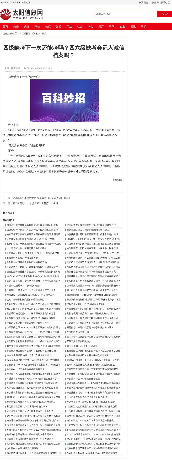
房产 (101, 26)
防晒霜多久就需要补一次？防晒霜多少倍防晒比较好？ (93, 285)
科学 (112, 26)
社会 (80, 26)
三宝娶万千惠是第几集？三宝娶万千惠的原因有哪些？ (93, 369)
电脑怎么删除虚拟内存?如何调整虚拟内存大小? (90, 313)
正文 (44, 33)
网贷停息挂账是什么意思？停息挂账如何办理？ (90, 327)
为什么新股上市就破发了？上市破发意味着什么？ (91, 420)
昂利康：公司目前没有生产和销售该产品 (27, 262)
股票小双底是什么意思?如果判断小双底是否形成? (91, 364)
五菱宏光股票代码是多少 (79, 341)
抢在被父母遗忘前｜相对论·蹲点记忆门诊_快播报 (31, 239)
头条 (16, 26)
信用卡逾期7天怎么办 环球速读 (82, 346)
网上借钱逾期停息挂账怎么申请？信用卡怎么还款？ (92, 290)
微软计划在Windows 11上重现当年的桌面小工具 (31, 295)
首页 (5, 26)
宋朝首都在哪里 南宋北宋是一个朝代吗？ (27, 406)
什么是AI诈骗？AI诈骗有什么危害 (83, 378)
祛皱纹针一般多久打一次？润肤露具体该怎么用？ (31, 290)
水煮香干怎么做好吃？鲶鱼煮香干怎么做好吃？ (30, 439)
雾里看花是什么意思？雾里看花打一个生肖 (35, 203)
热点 (48, 26)
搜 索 (165, 13)
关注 (26, 26)
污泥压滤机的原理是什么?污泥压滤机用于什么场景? (92, 406)
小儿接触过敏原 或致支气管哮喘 (23, 448)
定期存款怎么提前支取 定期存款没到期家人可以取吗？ (41, 198)
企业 (122, 26)
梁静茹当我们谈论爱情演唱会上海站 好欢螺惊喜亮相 (93, 262)
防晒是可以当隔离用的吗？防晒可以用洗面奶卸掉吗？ (33, 374)
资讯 (133, 26)
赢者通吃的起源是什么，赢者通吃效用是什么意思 (31, 313)
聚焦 (37, 26)
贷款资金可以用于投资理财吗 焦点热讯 (86, 304)
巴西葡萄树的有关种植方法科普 (22, 257)
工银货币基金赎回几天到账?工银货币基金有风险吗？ (33, 383)
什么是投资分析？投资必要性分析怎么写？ (28, 322)
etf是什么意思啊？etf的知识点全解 (24, 285)
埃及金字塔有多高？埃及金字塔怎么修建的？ (89, 355)
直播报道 (26, 33)
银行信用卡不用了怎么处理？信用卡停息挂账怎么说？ (93, 281)
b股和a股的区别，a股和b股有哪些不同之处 (88, 229)
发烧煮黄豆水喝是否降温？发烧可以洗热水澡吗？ (31, 402)
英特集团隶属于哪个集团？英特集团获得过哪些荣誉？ (93, 448)
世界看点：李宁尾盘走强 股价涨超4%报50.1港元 (91, 402)
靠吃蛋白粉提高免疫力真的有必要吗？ (26, 369)
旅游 (58, 26)
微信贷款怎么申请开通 (78, 332)
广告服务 (154, 2)
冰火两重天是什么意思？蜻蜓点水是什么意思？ (30, 411)
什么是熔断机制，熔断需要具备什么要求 (27, 248)
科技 (144, 26)
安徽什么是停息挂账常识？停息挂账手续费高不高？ (92, 271)
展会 (90, 26)
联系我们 (143, 2)
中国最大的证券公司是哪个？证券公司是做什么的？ (32, 350)
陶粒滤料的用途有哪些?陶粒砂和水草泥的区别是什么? (33, 420)
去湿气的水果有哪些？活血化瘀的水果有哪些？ (30, 434)
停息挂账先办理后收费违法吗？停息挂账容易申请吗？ (93, 276)
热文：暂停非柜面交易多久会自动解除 (26, 299)
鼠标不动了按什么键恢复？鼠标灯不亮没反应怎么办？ (33, 281)
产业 (69, 26)
